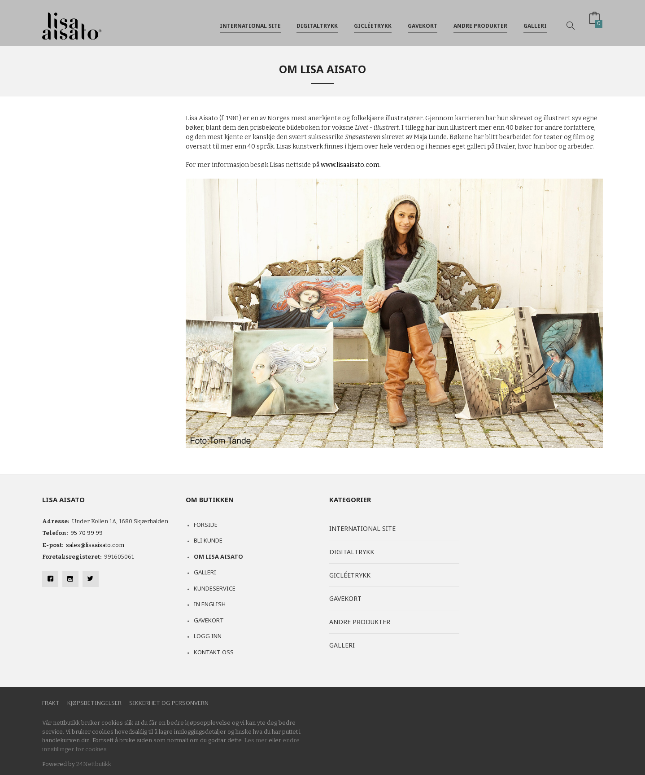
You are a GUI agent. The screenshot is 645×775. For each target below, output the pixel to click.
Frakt (51, 703)
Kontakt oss (214, 652)
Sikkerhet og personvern (169, 703)
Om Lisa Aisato (218, 556)
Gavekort (422, 22)
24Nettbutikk (93, 764)
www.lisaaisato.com (350, 165)
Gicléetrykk (373, 22)
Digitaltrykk (317, 22)
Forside (206, 525)
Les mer (255, 740)
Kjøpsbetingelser (94, 703)
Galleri (535, 22)
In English (210, 604)
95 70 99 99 (86, 533)
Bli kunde (208, 540)
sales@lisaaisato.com (95, 545)
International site (250, 22)
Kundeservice (214, 588)
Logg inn (208, 636)
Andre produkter (480, 22)
